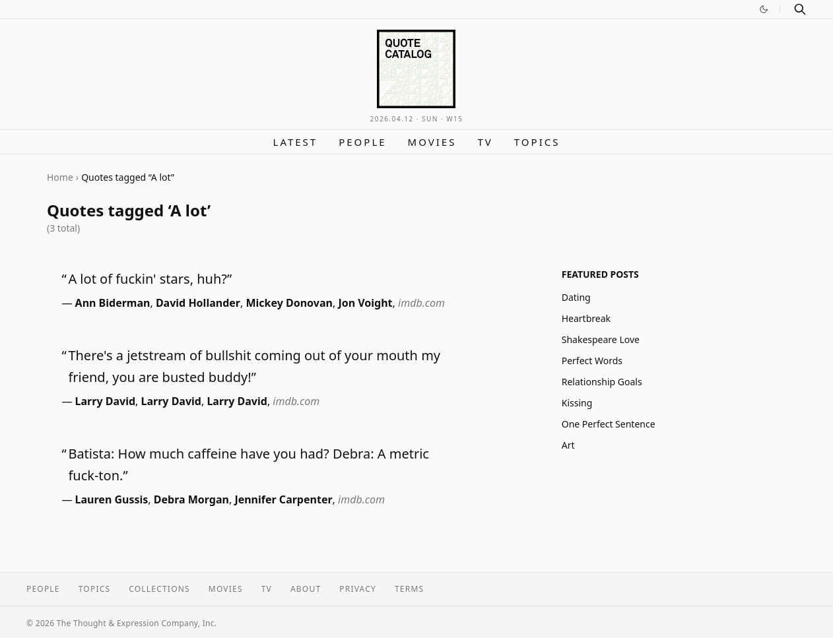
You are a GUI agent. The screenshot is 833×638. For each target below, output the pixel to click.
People (362, 141)
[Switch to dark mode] (764, 9)
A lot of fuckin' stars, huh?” (150, 279)
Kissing (577, 403)
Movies (432, 141)
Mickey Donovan (289, 303)
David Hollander (198, 303)
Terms (409, 588)
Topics (537, 141)
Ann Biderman (112, 303)
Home (60, 177)
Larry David (105, 401)
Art (568, 445)
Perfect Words (592, 360)
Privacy (357, 588)
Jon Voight (365, 303)
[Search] (800, 9)
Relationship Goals (602, 381)
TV (484, 141)
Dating (576, 297)
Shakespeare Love (601, 339)
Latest (295, 141)
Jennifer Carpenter (283, 499)
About (305, 588)
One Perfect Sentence (608, 424)
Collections (159, 588)
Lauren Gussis (112, 499)
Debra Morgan (191, 499)
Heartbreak (586, 318)
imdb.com (421, 303)
